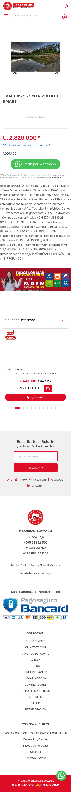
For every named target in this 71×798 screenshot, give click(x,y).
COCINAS (35, 666)
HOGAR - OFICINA (35, 678)
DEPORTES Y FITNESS (35, 690)
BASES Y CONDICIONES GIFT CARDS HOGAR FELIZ (35, 733)
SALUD (35, 703)
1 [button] (17, 408)
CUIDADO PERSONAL (35, 653)
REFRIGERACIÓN (35, 709)
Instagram (37, 479)
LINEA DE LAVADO (35, 672)
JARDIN (35, 660)
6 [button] (39, 408)
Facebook (55, 479)
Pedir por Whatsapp (35, 164)
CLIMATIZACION (35, 647)
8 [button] (47, 408)
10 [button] (55, 408)
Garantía (35, 751)
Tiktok (21, 479)
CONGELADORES (35, 684)
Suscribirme (35, 467)
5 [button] (35, 408)
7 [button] (43, 408)
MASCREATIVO (47, 785)
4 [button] (31, 408)
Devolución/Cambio (35, 739)
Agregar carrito (32, 397)
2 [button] (23, 408)
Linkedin (34, 485)
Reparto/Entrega (35, 758)
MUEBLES (35, 697)
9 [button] (51, 408)
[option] (35, 57)
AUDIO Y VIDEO (35, 641)
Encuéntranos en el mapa (36, 573)
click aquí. (56, 177)
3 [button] (27, 408)
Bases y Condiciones (36, 745)
